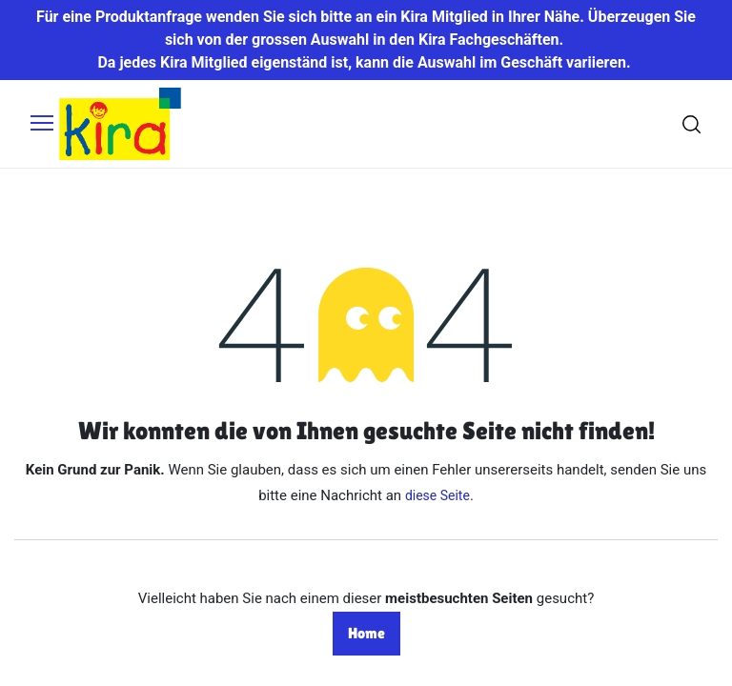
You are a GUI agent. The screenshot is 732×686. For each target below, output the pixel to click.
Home (366, 633)
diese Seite (437, 495)
